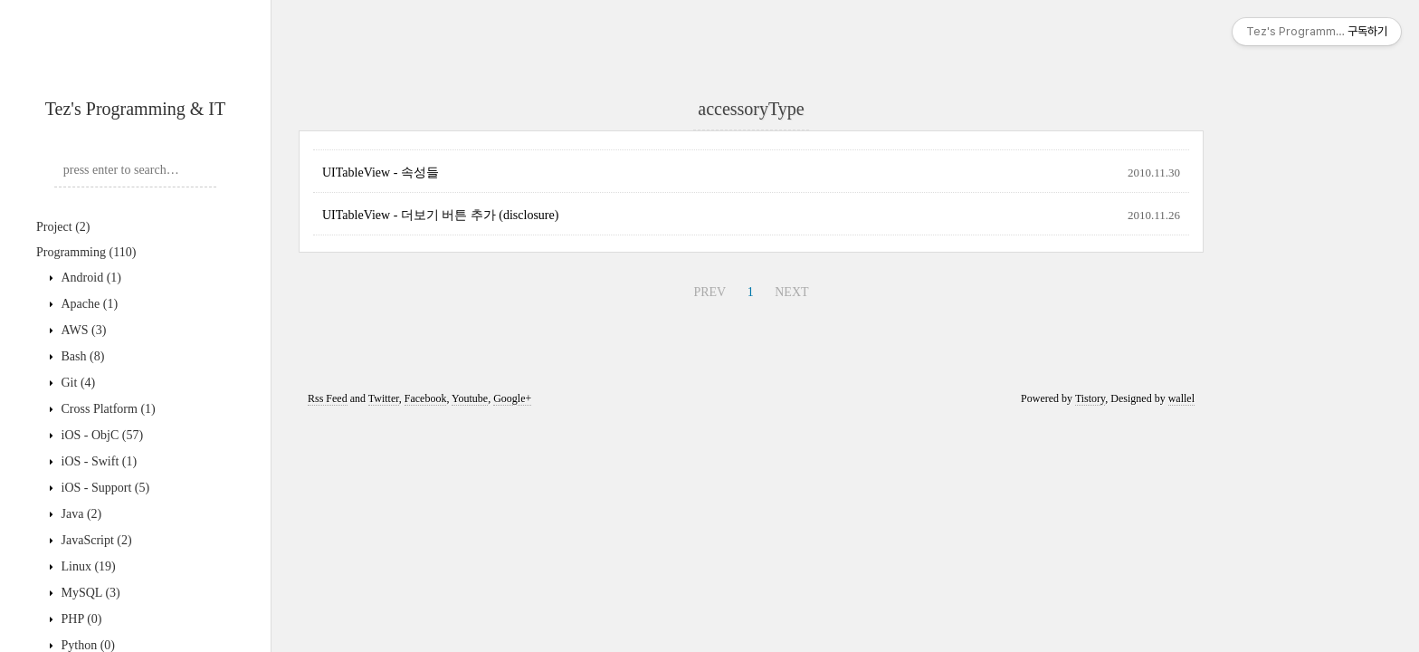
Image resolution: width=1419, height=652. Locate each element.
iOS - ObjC (100, 435)
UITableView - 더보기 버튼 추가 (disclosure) (440, 215)
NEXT (791, 292)
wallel (1181, 398)
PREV (709, 292)
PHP (80, 619)
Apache (88, 304)
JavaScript (95, 540)
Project (63, 227)
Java (79, 514)
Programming (86, 252)
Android (89, 277)
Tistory (1090, 398)
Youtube (470, 398)
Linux (87, 566)
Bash (81, 356)
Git (76, 382)
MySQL (89, 592)
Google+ (512, 398)
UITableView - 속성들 (380, 172)
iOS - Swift (97, 461)
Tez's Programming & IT (135, 109)
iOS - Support (103, 487)
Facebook (426, 398)
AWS (82, 330)
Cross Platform (107, 409)
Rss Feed (328, 398)
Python (86, 645)
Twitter (383, 398)
